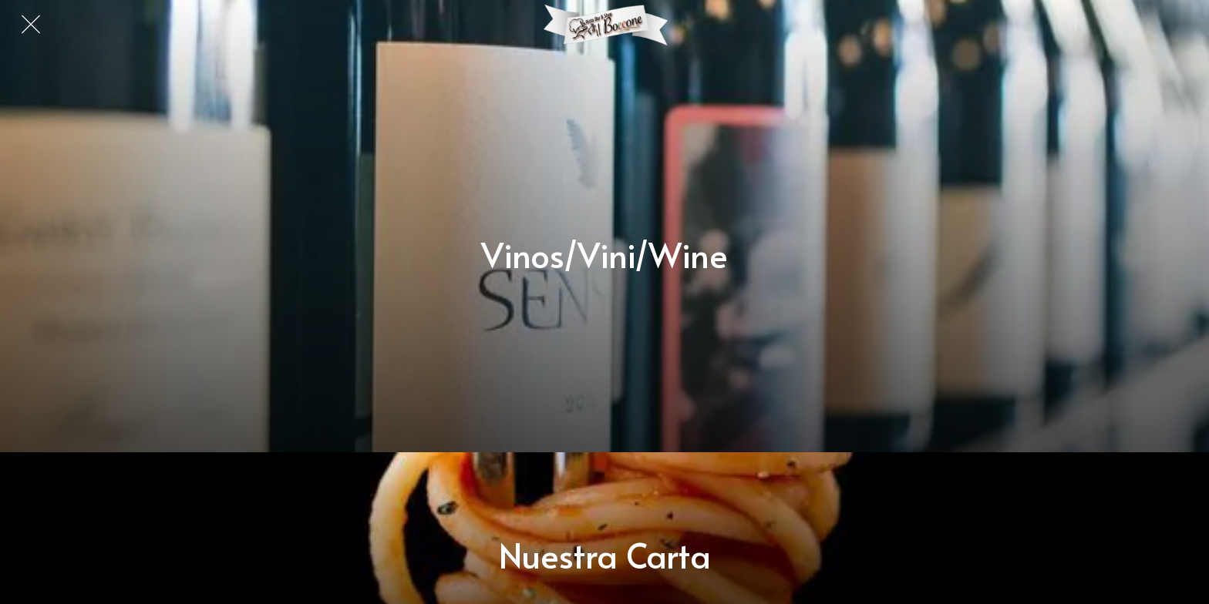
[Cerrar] (31, 24)
